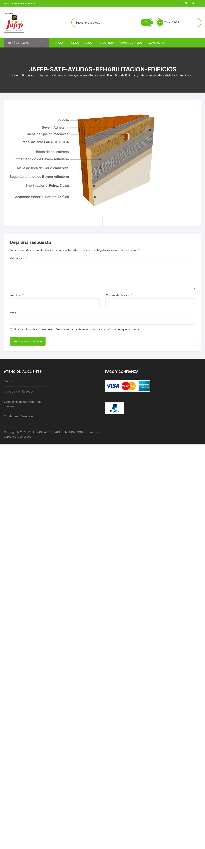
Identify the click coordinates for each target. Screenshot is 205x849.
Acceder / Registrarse (19, 3)
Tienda (74, 42)
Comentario (18, 258)
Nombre (16, 295)
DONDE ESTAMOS (131, 42)
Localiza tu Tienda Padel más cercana (22, 404)
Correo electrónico (119, 295)
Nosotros (107, 42)
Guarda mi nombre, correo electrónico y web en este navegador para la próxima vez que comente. (77, 329)
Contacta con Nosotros (19, 391)
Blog (88, 42)
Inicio (59, 42)
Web (13, 313)
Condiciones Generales (19, 416)
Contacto (156, 42)
